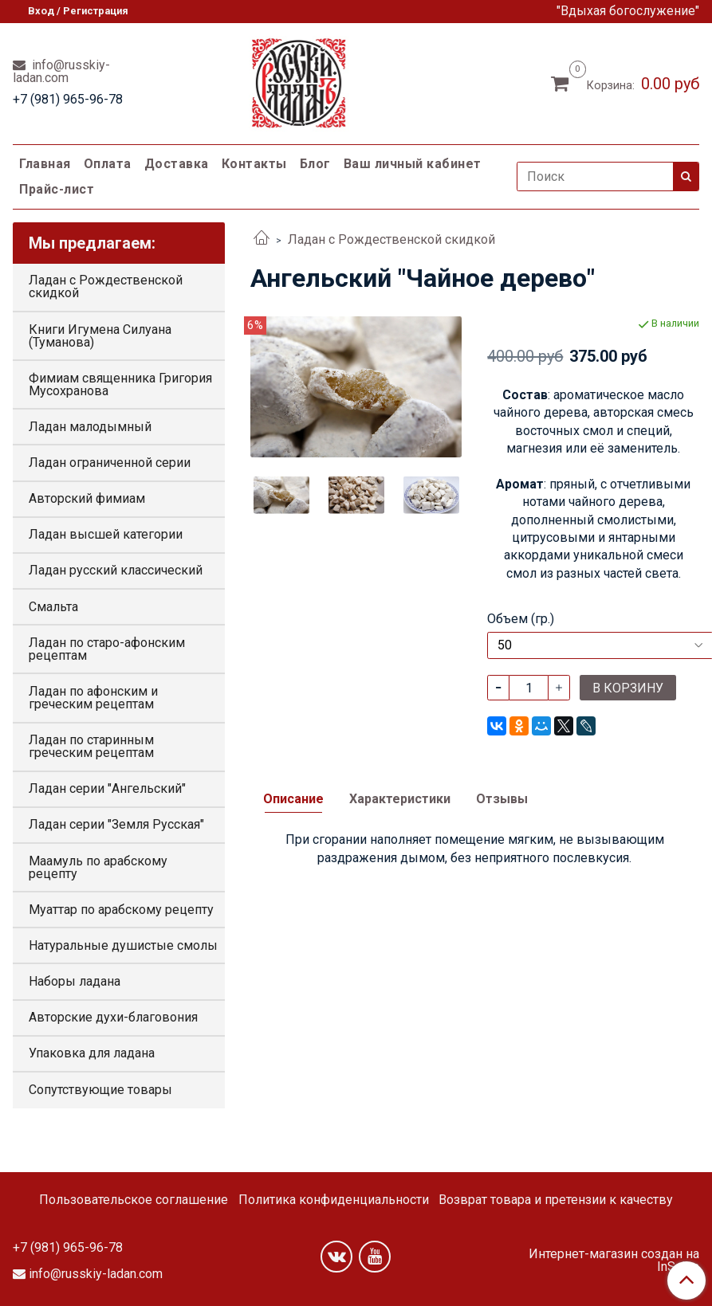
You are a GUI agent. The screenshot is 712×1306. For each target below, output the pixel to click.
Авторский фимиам (87, 498)
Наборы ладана (74, 981)
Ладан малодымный (90, 426)
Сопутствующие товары (100, 1089)
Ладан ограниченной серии (110, 462)
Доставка (176, 163)
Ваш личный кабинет (413, 163)
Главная (45, 163)
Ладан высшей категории (106, 534)
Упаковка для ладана (92, 1053)
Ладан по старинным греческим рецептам (91, 746)
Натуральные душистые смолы (123, 945)
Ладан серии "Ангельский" (107, 788)
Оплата (108, 163)
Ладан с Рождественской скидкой (391, 239)
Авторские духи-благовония (113, 1017)
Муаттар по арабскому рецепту (121, 909)
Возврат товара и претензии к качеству (556, 1199)
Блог (315, 163)
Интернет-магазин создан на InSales (614, 1260)
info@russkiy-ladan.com (61, 71)
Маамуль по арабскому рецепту (98, 867)
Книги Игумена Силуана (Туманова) (100, 336)
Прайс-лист (56, 189)
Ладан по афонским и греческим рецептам (93, 698)
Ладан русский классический (116, 570)
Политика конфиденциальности (333, 1199)
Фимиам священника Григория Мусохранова (120, 384)
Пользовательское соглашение (133, 1199)
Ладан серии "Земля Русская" (116, 824)
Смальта (53, 606)
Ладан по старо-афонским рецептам (107, 649)
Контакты (254, 163)
